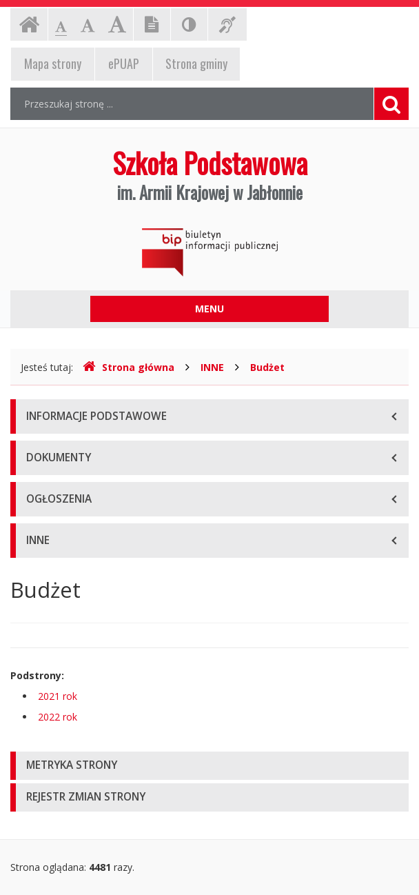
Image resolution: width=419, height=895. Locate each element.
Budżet (267, 367)
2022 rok (57, 716)
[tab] (209, 766)
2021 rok (57, 696)
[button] (209, 766)
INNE (212, 367)
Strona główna (128, 367)
